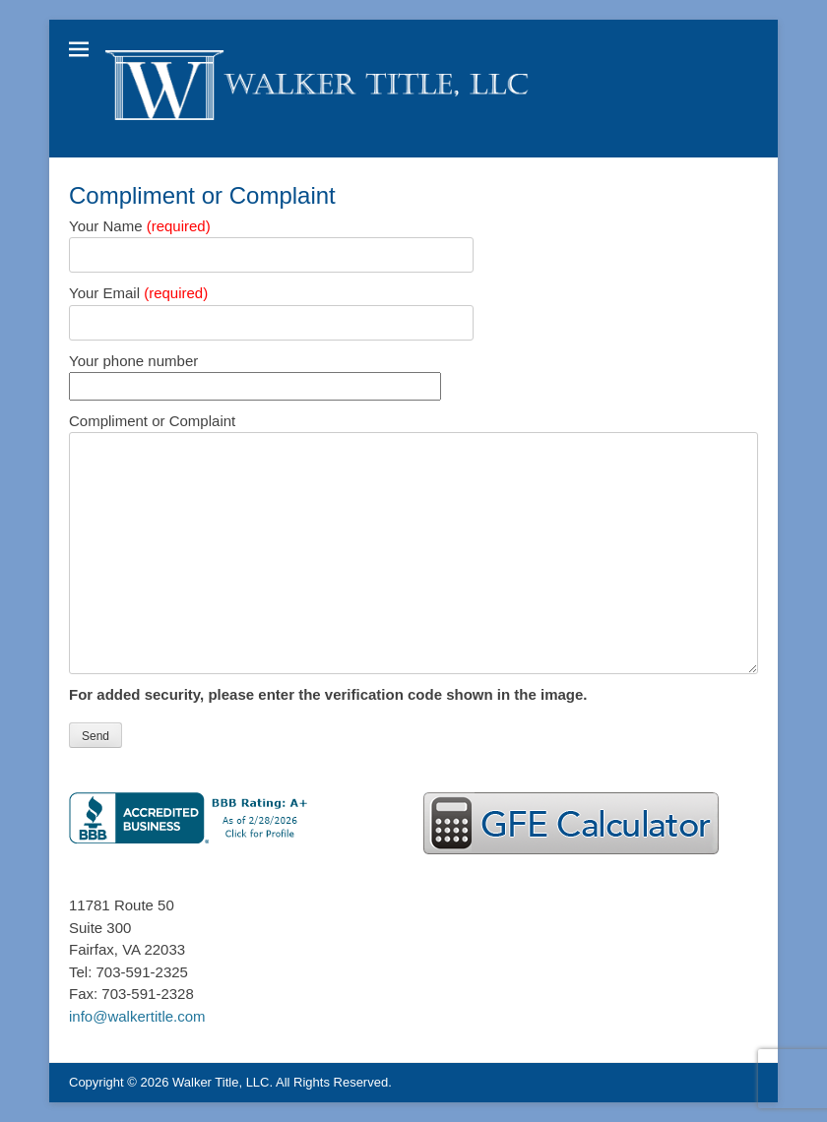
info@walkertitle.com (137, 1016)
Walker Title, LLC (221, 1082)
